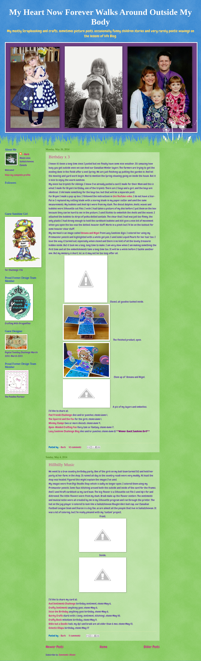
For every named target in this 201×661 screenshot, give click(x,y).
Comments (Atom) (67, 655)
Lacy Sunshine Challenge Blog (64, 431)
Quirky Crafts (56, 615)
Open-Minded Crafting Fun (63, 427)
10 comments (75, 447)
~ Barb (62, 447)
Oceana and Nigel (90, 233)
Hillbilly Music (61, 464)
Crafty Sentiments (58, 607)
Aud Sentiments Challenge (62, 603)
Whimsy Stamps (56, 423)
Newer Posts (54, 647)
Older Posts (152, 647)
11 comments (74, 635)
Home (103, 647)
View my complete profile (17, 175)
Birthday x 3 (59, 156)
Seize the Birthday (58, 611)
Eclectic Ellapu (56, 628)
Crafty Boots (55, 620)
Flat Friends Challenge (60, 415)
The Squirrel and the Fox (61, 419)
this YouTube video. (123, 196)
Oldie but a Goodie (58, 624)
